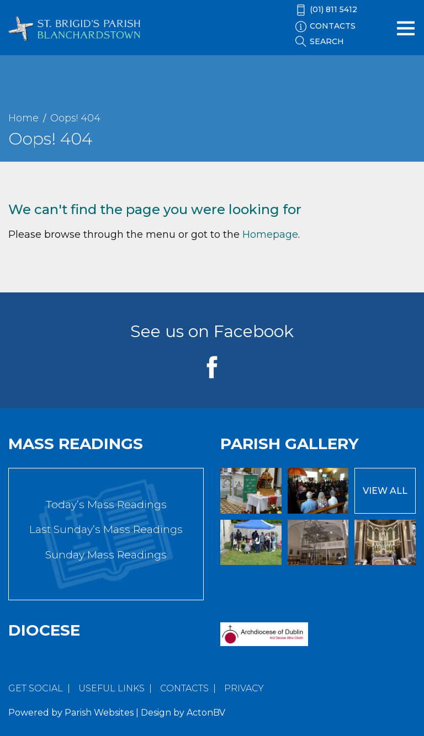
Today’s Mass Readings (106, 504)
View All (385, 491)
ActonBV (206, 712)
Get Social (35, 688)
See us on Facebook (212, 331)
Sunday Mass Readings (106, 554)
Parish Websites (99, 712)
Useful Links (111, 688)
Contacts (184, 688)
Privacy (244, 688)
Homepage (270, 234)
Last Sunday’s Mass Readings (106, 529)
